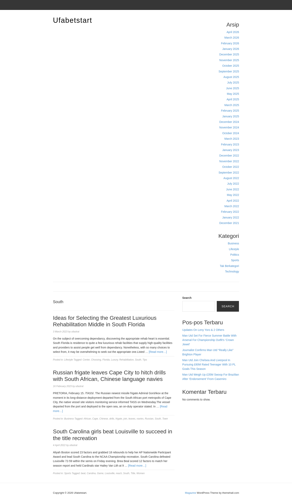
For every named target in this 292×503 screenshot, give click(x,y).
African (87, 418)
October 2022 (230, 166)
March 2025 (231, 105)
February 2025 (230, 110)
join (125, 418)
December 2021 (229, 223)
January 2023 (230, 150)
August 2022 (231, 178)
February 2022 (230, 211)
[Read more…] (158, 351)
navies (140, 418)
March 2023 (231, 138)
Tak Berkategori (229, 266)
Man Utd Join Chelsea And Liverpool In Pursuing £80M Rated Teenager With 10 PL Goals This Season (209, 365)
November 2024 (229, 127)
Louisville (109, 473)
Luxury (114, 359)
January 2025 (230, 116)
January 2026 (230, 48)
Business (233, 243)
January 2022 (230, 217)
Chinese (103, 418)
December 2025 (229, 54)
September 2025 (229, 71)
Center (86, 359)
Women (140, 473)
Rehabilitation (126, 359)
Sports (235, 260)
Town (165, 418)
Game (100, 473)
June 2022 (232, 189)
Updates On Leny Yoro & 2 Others (203, 329)
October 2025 (230, 65)
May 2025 (233, 93)
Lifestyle (234, 249)
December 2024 (229, 121)
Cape (95, 418)
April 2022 (232, 200)
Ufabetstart (72, 20)
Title (133, 473)
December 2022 (229, 155)
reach (119, 473)
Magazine (190, 492)
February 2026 (230, 43)
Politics (234, 254)
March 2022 (231, 206)
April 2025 (232, 99)
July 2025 (233, 82)
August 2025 (231, 77)
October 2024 (230, 133)
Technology (232, 271)
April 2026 (232, 32)
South (138, 359)
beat (83, 473)
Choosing (96, 359)
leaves (131, 418)
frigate (119, 418)
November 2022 (229, 161)
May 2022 (233, 194)
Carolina (91, 473)
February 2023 (230, 144)
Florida (106, 359)
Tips (145, 359)
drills (111, 418)
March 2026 (231, 37)
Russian (149, 418)
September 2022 (229, 172)
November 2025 (229, 60)
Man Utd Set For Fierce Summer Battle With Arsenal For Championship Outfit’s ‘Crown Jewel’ (209, 340)
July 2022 (233, 183)
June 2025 (232, 88)
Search (187, 297)
